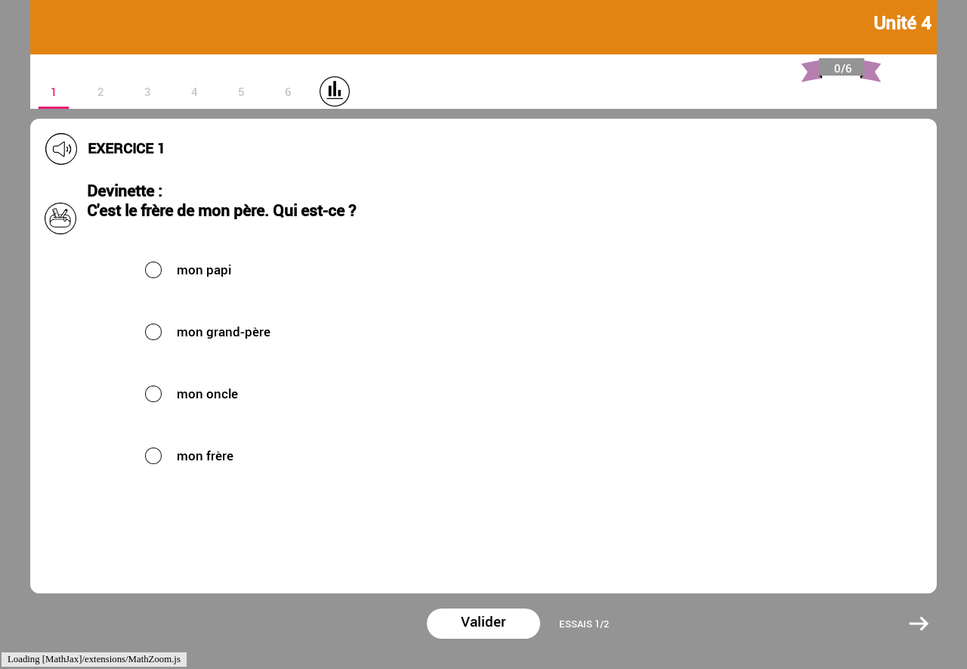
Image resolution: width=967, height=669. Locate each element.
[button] (302, 269)
